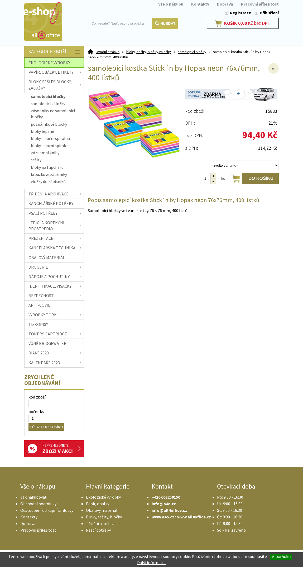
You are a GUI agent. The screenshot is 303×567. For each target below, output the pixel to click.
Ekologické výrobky (103, 497)
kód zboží (37, 397)
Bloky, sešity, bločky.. (104, 516)
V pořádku (281, 556)
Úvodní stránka (107, 51)
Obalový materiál (101, 510)
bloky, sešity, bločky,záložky (148, 51)
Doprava (225, 4)
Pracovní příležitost (260, 4)
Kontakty (200, 4)
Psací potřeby (98, 530)
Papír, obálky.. (98, 503)
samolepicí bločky (192, 51)
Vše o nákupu (170, 4)
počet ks (36, 411)
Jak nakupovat (33, 497)
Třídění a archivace (102, 523)
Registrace (240, 12)
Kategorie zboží (54, 51)
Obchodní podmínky (38, 503)
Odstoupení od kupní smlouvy (46, 510)
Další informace (151, 562)
